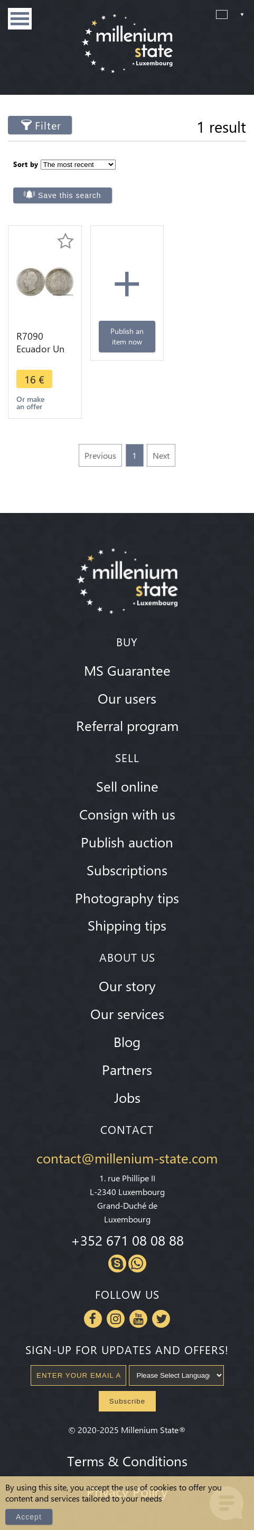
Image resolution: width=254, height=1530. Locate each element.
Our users (127, 698)
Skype (117, 1263)
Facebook (93, 1319)
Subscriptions (127, 869)
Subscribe (127, 1401)
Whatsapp (137, 1263)
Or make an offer (30, 402)
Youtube (138, 1319)
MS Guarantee (127, 670)
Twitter (161, 1319)
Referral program (127, 725)
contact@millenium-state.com (127, 1158)
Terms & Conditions (127, 1460)
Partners (127, 1069)
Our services (127, 1013)
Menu (20, 18)
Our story (127, 985)
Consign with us (127, 814)
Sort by (26, 164)
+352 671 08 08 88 (127, 1240)
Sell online (127, 786)
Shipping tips (127, 925)
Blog (127, 1041)
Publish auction (127, 842)
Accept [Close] (29, 1517)
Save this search (69, 195)
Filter (48, 125)
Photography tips (127, 897)
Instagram (116, 1319)
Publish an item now (127, 336)
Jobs (127, 1097)
